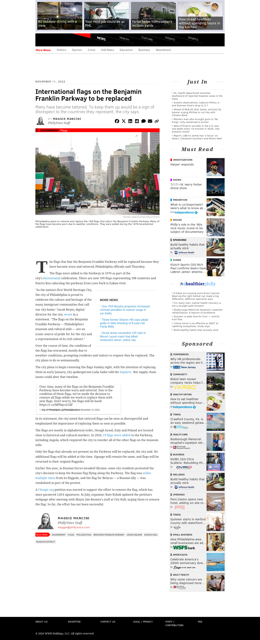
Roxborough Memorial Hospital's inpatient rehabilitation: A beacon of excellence (197, 311)
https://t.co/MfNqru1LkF (56, 404)
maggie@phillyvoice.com (74, 527)
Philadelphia (83, 534)
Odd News (107, 50)
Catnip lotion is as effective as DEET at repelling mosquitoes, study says (195, 324)
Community (180, 374)
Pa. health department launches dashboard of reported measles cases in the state (197, 95)
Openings (179, 494)
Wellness (179, 474)
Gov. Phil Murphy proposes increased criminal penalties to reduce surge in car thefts (125, 310)
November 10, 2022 (90, 410)
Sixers (177, 260)
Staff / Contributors (174, 623)
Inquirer (126, 372)
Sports (193, 38)
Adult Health (181, 574)
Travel (177, 414)
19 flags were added (117, 435)
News (101, 38)
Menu (41, 40)
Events (170, 38)
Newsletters (163, 50)
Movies (177, 219)
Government (49, 130)
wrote (68, 314)
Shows (177, 179)
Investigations (182, 159)
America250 (180, 554)
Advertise (74, 621)
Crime (91, 50)
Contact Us (107, 621)
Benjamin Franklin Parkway (109, 534)
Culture (147, 38)
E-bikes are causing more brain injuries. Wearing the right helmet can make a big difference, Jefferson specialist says (196, 296)
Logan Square (134, 534)
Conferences (181, 354)
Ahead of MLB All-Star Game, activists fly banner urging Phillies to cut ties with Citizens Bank (196, 112)
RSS (200, 621)
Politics (61, 50)
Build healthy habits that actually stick (196, 330)
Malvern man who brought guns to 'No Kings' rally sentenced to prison (195, 120)
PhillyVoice (60, 39)
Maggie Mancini (67, 119)
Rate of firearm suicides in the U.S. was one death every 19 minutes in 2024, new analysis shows (196, 128)
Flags (64, 130)
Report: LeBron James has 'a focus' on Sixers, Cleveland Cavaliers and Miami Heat (197, 137)
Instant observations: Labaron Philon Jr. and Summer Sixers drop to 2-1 (196, 104)
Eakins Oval (150, 534)
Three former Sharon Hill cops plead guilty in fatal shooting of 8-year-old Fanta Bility (124, 323)
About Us (41, 621)
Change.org (46, 489)
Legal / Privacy (143, 621)
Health (124, 38)
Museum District (45, 541)
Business (144, 50)
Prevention (180, 199)
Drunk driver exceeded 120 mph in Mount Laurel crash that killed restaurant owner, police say (123, 336)
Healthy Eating (182, 394)
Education (126, 50)
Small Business (182, 534)
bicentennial (51, 278)
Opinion (77, 50)
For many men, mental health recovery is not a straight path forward (196, 304)
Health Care (180, 434)
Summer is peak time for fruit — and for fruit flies (196, 318)
